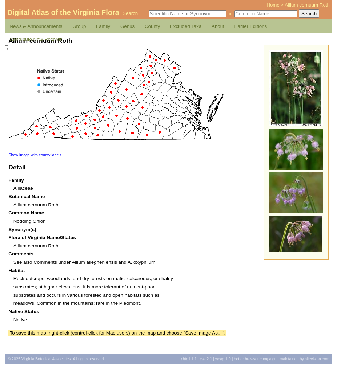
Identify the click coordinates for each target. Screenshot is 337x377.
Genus (127, 26)
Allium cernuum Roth (307, 5)
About (218, 26)
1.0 (223, 359)
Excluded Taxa (185, 26)
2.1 (206, 359)
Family (103, 26)
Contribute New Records (35, 39)
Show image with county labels (34, 155)
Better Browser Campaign (255, 359)
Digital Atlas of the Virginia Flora (63, 12)
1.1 (189, 359)
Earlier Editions (250, 26)
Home (273, 5)
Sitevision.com (317, 359)
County (152, 26)
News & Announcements (35, 26)
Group (79, 26)
